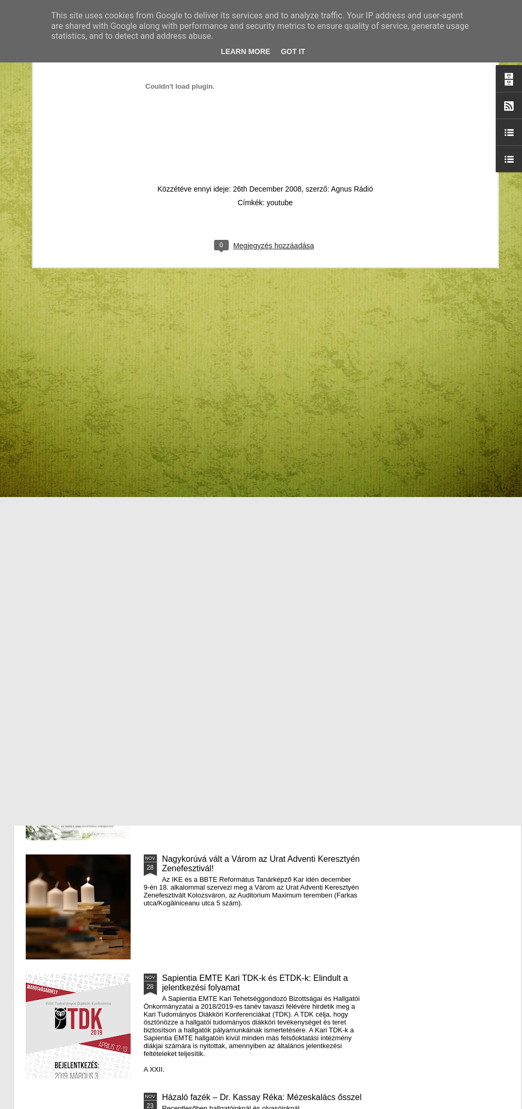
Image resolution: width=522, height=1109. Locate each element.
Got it (293, 51)
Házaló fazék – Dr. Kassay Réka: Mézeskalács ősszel (262, 1097)
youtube (280, 75)
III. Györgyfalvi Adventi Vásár (216, 739)
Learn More (245, 51)
